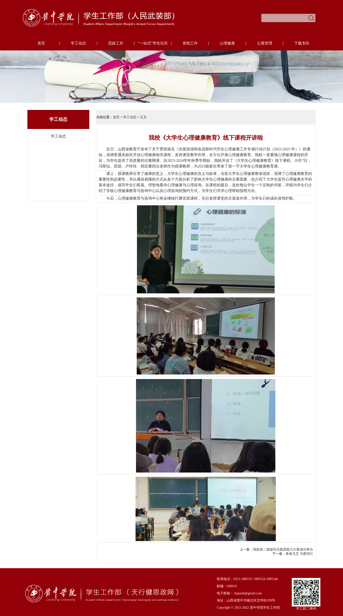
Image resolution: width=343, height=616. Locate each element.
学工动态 (78, 43)
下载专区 (301, 43)
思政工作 (115, 43)
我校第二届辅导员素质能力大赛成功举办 (283, 549)
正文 (143, 117)
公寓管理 (264, 43)
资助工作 (190, 43)
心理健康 (227, 43)
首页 (41, 43)
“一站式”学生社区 (153, 43)
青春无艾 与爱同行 (299, 554)
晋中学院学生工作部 (265, 607)
